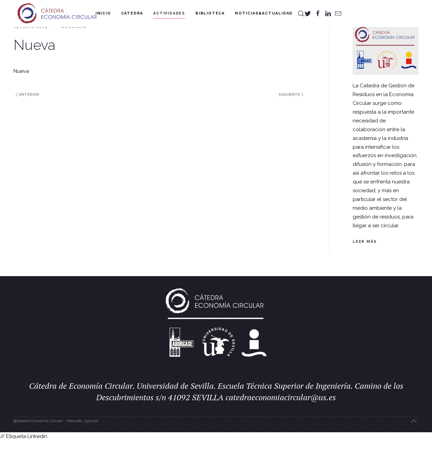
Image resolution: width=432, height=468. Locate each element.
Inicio (103, 13)
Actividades (169, 13)
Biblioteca (210, 13)
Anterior (27, 121)
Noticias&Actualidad (264, 13)
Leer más (365, 268)
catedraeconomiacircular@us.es (280, 424)
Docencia (73, 54)
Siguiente (290, 121)
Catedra (132, 13)
